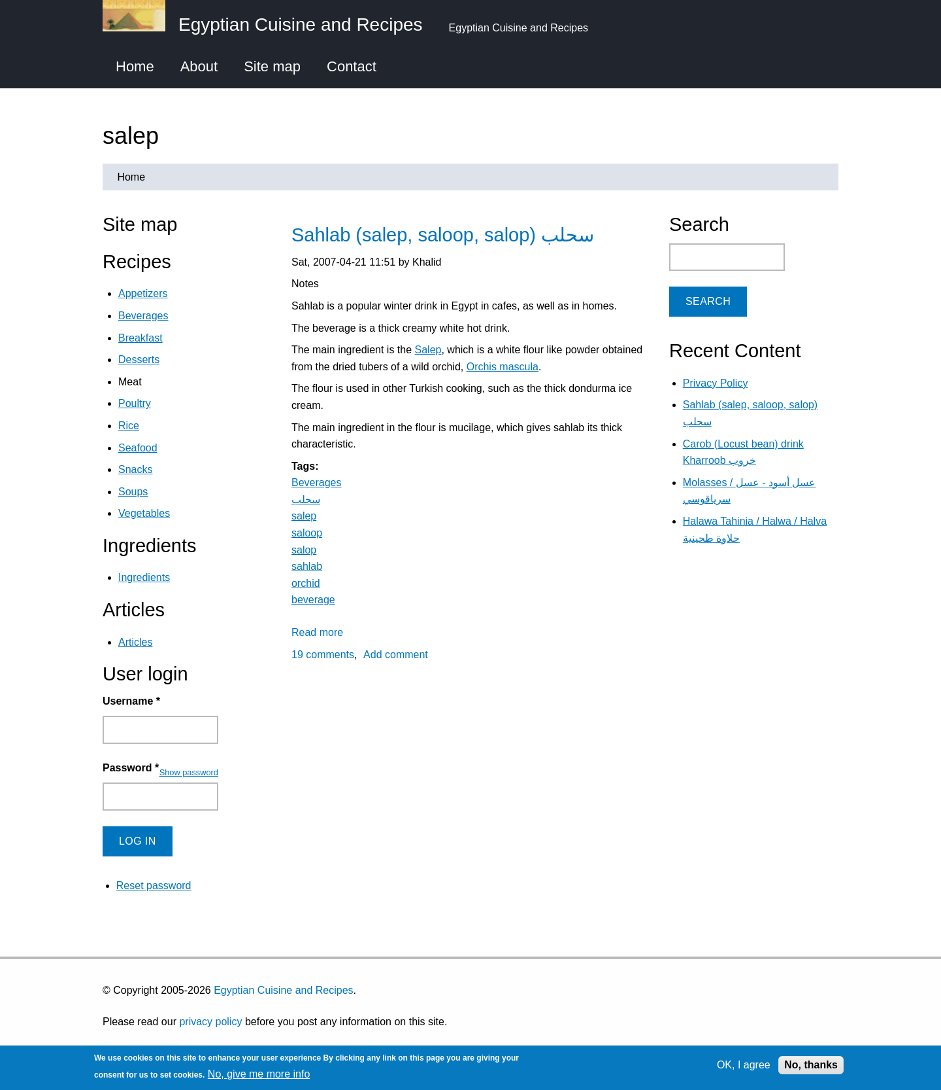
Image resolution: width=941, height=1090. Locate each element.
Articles (135, 642)
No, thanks (811, 1064)
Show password (188, 772)
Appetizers (143, 293)
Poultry (134, 403)
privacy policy (210, 1021)
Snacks (135, 469)
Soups (133, 491)
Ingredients (144, 577)
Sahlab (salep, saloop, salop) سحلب (442, 234)
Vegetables (144, 513)
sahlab (306, 566)
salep (303, 515)
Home (135, 66)
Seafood (137, 447)
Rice (128, 425)
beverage (313, 599)
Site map (272, 66)
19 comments (322, 654)
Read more (317, 632)
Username (131, 701)
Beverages (316, 482)
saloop (306, 532)
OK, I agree (743, 1064)
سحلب (305, 499)
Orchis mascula (502, 366)
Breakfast (140, 337)
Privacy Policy (715, 383)
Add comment (395, 654)
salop (303, 549)
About (199, 66)
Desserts (138, 359)
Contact (351, 66)
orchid (305, 583)
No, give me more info (259, 1074)
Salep (428, 349)
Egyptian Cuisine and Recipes (283, 990)
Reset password (153, 885)
